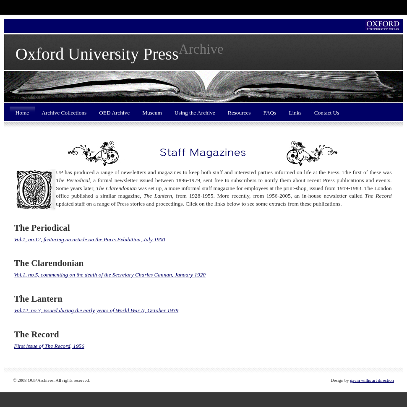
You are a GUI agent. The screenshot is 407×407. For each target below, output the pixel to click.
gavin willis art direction (372, 380)
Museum (152, 113)
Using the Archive (195, 113)
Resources (239, 113)
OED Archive (114, 113)
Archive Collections (64, 113)
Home (22, 113)
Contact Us (326, 113)
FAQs (270, 113)
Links (295, 113)
